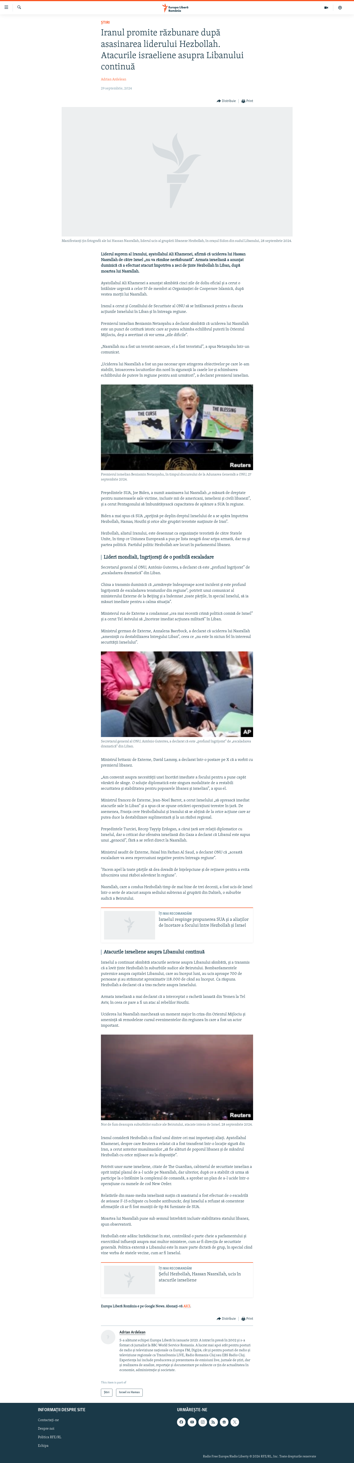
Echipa (43, 1446)
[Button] (226, 101)
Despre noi (46, 1429)
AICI (186, 1306)
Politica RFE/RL (49, 1437)
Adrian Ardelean (113, 79)
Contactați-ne (48, 1420)
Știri (105, 22)
